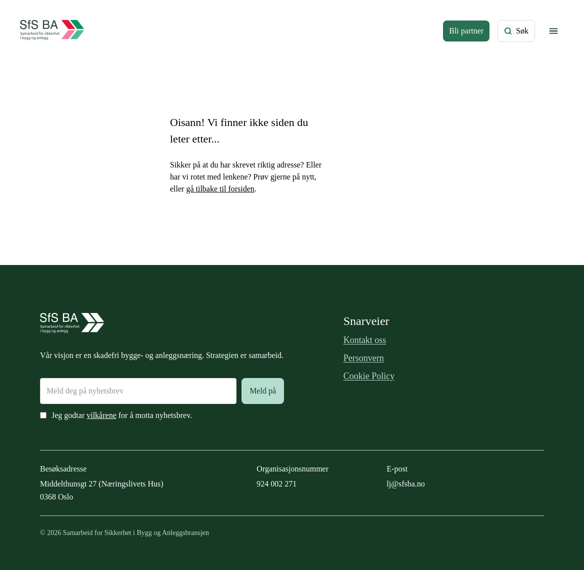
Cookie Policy (369, 376)
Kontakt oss (365, 340)
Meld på (263, 390)
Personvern (364, 358)
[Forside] (52, 31)
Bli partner (466, 30)
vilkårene (101, 415)
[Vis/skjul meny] (553, 31)
